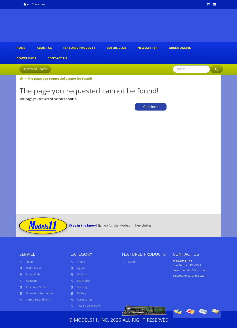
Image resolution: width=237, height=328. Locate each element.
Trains (81, 262)
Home (20, 48)
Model (129, 262)
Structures (83, 281)
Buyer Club (33, 274)
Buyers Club (116, 48)
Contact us (38, 4)
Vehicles (82, 274)
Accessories (84, 299)
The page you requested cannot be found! (59, 79)
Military (81, 293)
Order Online (180, 48)
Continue (150, 106)
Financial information (39, 293)
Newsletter (147, 48)
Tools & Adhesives (89, 306)
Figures (81, 268)
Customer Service (37, 287)
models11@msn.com (194, 270)
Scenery (82, 287)
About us (44, 48)
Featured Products (79, 48)
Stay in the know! (83, 225)
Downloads (26, 58)
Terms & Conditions (38, 299)
